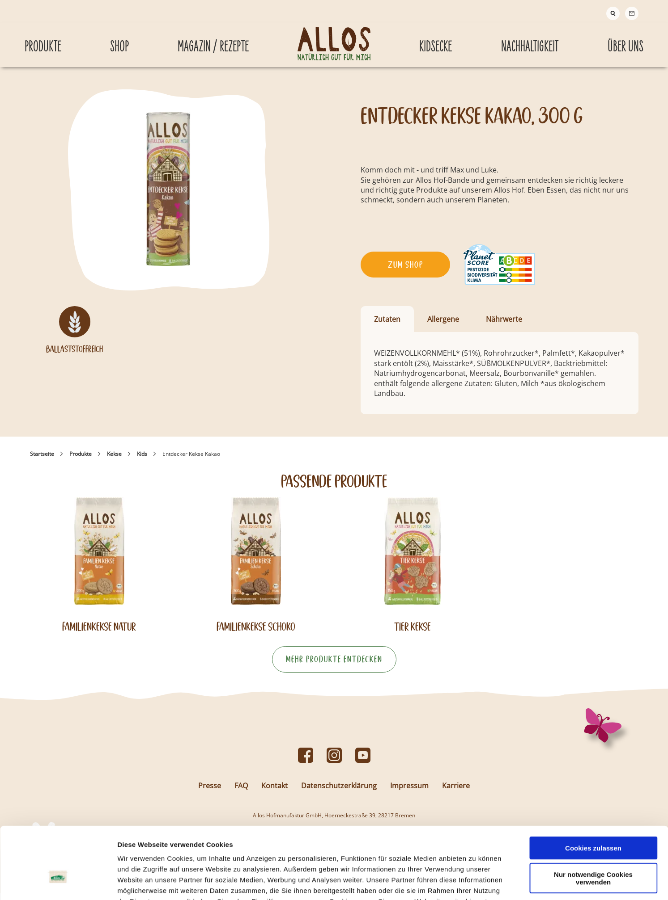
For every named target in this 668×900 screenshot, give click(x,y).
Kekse (114, 460)
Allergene (443, 326)
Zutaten (387, 326)
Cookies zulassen (593, 793)
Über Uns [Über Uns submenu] (625, 41)
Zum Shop (405, 271)
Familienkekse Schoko (256, 633)
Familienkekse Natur (99, 633)
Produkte (80, 460)
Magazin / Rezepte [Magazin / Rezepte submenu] (213, 41)
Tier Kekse (412, 633)
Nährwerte (504, 326)
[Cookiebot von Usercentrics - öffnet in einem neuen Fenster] (58, 882)
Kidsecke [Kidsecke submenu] (435, 41)
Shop (119, 41)
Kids (142, 460)
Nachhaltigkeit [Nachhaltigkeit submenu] (529, 41)
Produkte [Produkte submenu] (43, 41)
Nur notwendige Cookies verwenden (593, 823)
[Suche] (613, 13)
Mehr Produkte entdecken (334, 665)
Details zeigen (475, 882)
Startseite (42, 460)
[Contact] (631, 13)
